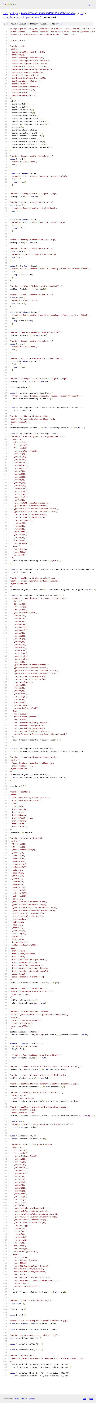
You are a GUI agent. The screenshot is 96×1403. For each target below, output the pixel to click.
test (18, 17)
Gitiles (16, 1398)
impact (27, 17)
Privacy (24, 1398)
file (59, 24)
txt (84, 1398)
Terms (32, 1398)
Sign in (90, 4)
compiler (8, 17)
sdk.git (14, 13)
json (91, 1398)
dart (5, 13)
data (36, 17)
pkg (82, 13)
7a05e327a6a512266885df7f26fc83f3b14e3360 (48, 13)
